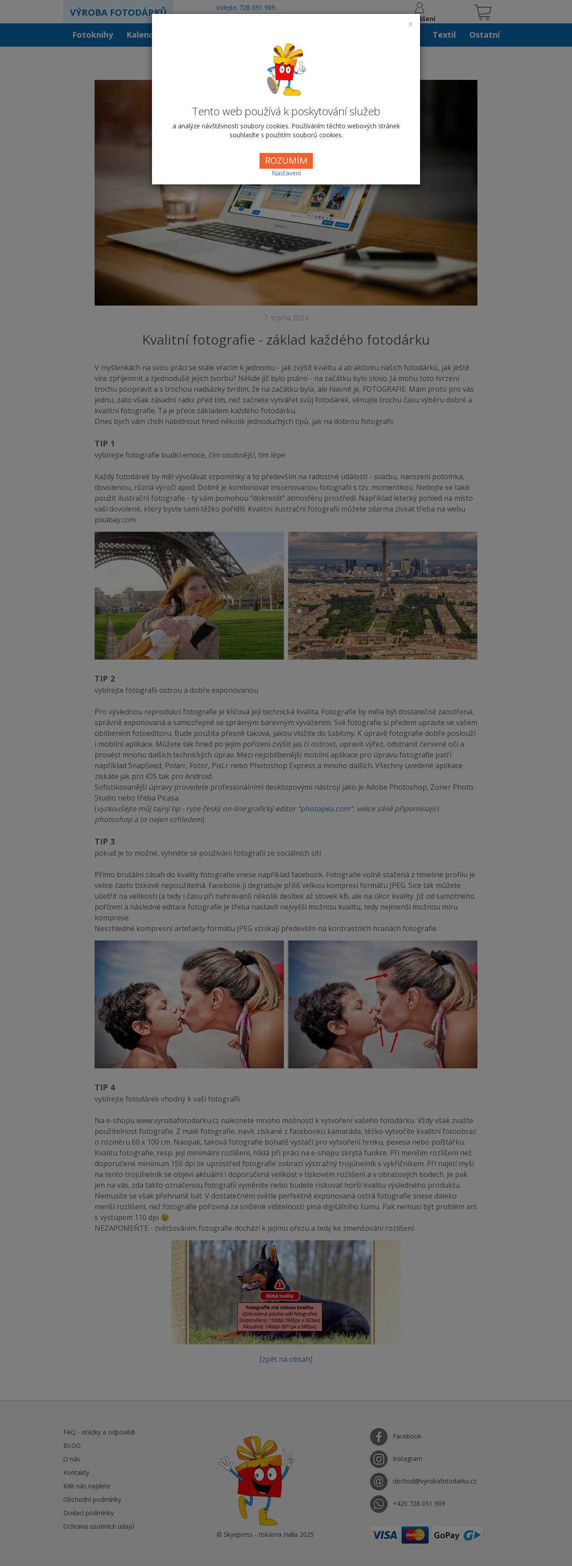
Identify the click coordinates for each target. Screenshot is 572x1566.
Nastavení (286, 173)
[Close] (410, 24)
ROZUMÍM (286, 160)
